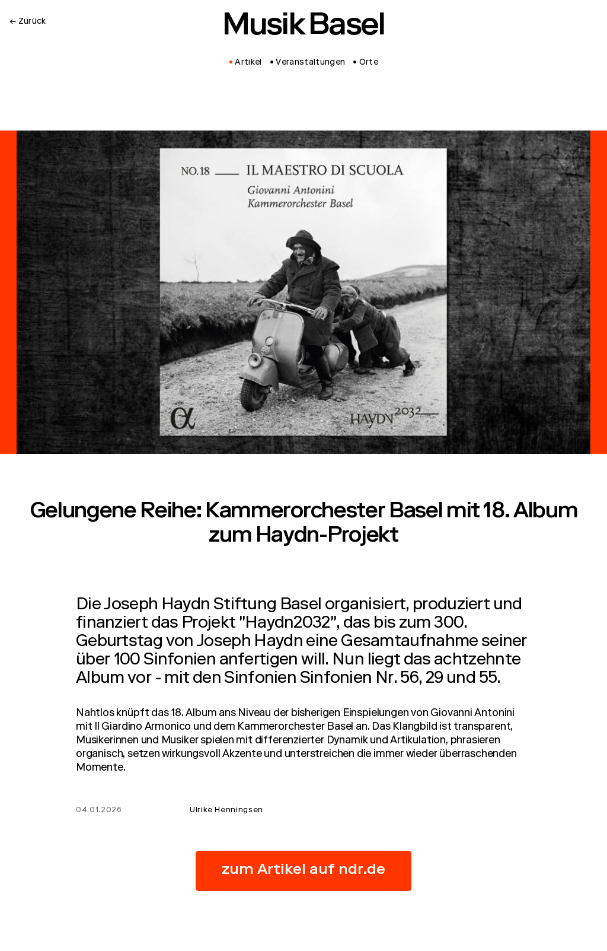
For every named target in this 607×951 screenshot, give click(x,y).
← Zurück (27, 22)
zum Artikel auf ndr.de (303, 871)
